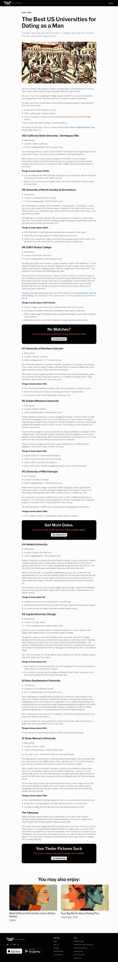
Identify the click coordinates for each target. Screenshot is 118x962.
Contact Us (77, 958)
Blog (29, 12)
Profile (75, 917)
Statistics (13, 920)
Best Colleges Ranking (80, 127)
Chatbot (56, 948)
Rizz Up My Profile (59, 339)
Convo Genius (58, 955)
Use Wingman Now (59, 535)
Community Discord (80, 948)
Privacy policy (78, 951)
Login (55, 941)
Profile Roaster (58, 951)
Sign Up (56, 944)
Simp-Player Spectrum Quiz (83, 944)
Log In (110, 3)
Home (24, 12)
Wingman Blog (79, 941)
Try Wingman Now (59, 858)
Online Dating (66, 917)
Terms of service (79, 955)
